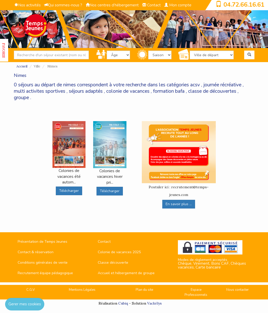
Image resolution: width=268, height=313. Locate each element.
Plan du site (144, 289)
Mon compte (177, 5)
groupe (21, 97)
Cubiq (123, 303)
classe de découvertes (212, 91)
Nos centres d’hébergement (112, 5)
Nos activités (27, 5)
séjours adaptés (86, 91)
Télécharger (69, 190)
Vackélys (154, 303)
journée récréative (222, 85)
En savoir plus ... (179, 204)
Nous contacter (237, 289)
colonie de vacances (127, 91)
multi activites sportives (39, 91)
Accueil (21, 66)
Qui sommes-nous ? (63, 5)
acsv (195, 85)
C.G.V (30, 289)
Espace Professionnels (196, 292)
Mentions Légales (82, 289)
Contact (151, 5)
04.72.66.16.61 (243, 5)
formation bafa (169, 91)
